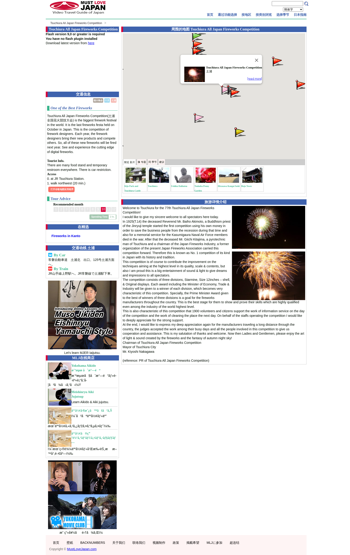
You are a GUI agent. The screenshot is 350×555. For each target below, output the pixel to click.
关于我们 (118, 542)
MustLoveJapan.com (82, 549)
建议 (161, 162)
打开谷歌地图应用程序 (62, 189)
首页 (210, 14)
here (91, 43)
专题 (142, 162)
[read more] (254, 78)
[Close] (256, 60)
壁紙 (70, 542)
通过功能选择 (227, 14)
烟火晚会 (98, 100)
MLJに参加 (214, 542)
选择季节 (282, 14)
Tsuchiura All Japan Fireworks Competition (76, 23)
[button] (226, 89)
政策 (176, 542)
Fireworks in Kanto (65, 236)
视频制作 (159, 542)
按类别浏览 (264, 14)
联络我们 (138, 542)
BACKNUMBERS (92, 542)
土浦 (113, 100)
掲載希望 (192, 542)
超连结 (234, 542)
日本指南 (300, 14)
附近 (129, 162)
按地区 (246, 14)
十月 (107, 100)
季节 (152, 162)
